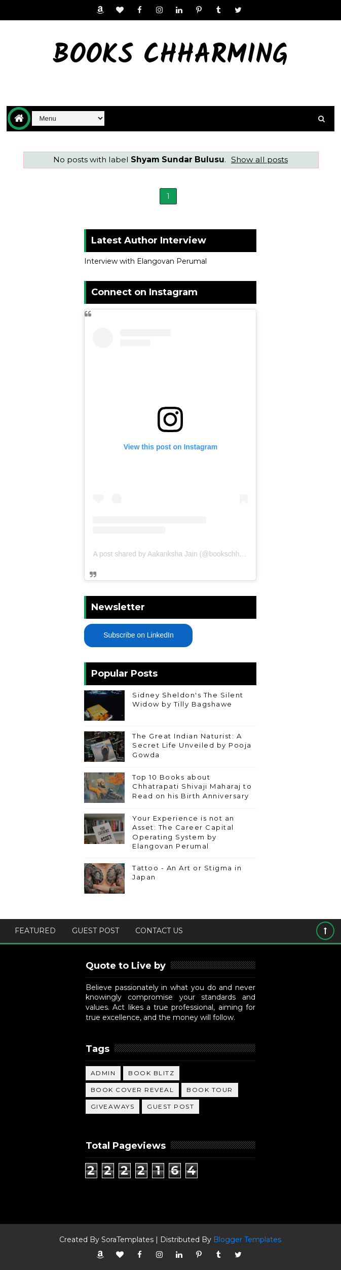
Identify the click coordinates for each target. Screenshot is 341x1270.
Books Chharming (170, 56)
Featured (35, 930)
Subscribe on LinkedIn (138, 635)
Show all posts (259, 159)
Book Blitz (151, 1073)
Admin (103, 1073)
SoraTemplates (127, 1239)
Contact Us (159, 930)
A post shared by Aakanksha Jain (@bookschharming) (178, 554)
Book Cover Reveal (132, 1089)
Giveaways (113, 1106)
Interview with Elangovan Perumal (145, 261)
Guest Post (95, 930)
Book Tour (209, 1089)
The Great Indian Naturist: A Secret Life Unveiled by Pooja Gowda (192, 745)
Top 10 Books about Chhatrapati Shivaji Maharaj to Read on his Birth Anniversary (192, 786)
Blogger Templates (247, 1239)
